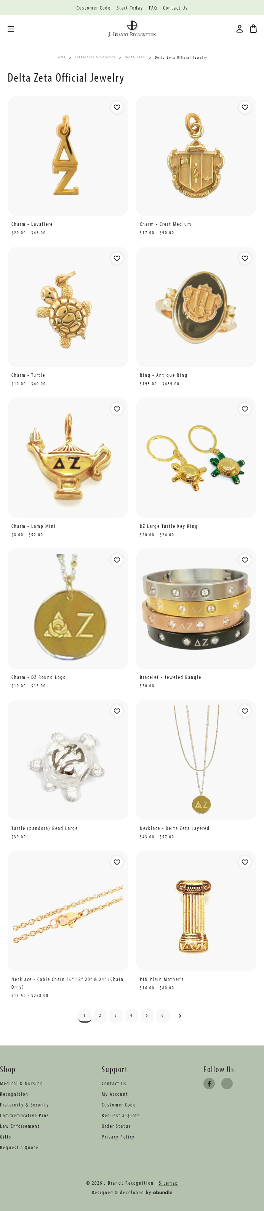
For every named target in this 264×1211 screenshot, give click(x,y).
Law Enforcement (20, 1126)
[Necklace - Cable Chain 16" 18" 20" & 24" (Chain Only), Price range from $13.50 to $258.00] (68, 911)
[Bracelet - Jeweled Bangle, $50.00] (196, 609)
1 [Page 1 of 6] (84, 1015)
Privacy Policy (118, 1136)
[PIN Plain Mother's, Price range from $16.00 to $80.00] (196, 911)
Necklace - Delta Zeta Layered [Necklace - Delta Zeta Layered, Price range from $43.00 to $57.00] (175, 828)
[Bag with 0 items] (253, 28)
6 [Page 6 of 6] (163, 1015)
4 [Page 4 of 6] (131, 1015)
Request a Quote (19, 1147)
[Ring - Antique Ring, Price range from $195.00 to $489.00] (196, 307)
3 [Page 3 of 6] (116, 1015)
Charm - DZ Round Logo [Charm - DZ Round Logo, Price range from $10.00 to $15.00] (38, 677)
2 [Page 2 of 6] (100, 1015)
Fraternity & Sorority (24, 1104)
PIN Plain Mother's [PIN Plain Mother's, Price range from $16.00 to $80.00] (162, 979)
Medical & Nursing (21, 1083)
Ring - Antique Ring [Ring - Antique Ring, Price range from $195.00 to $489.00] (164, 375)
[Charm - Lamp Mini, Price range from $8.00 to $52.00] (68, 458)
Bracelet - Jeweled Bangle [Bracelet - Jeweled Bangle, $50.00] (171, 677)
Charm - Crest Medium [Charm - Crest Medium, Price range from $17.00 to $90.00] (166, 223)
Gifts (5, 1136)
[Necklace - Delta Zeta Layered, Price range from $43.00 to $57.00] (196, 760)
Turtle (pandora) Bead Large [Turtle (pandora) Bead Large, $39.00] (44, 828)
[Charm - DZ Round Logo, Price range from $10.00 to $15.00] (68, 609)
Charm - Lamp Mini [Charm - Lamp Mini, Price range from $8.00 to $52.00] (33, 526)
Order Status (116, 1126)
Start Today (130, 8)
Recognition (14, 1093)
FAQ (153, 8)
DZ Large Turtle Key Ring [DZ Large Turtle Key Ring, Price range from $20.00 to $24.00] (169, 526)
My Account (115, 1093)
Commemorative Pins (24, 1115)
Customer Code (94, 8)
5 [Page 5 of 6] (147, 1015)
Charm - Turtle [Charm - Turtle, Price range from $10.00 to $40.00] (28, 375)
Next (180, 1016)
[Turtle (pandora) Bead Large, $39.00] (68, 760)
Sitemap (168, 1182)
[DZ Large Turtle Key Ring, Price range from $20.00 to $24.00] (196, 458)
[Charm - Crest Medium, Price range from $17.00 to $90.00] (196, 156)
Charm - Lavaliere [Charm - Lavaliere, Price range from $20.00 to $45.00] (32, 223)
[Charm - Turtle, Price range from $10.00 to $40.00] (68, 307)
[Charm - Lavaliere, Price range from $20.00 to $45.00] (68, 156)
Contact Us (175, 8)
